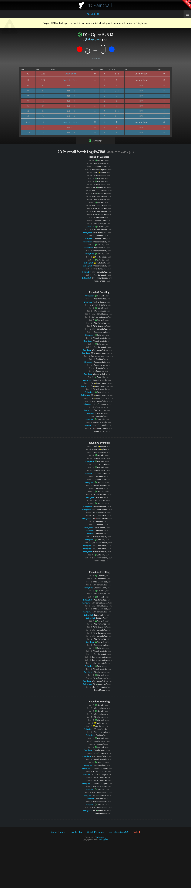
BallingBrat (71, 79)
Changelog (101, 837)
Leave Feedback (118, 832)
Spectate (93, 14)
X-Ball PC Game (95, 832)
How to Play (76, 832)
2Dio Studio (103, 839)
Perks (136, 832)
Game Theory (58, 832)
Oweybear (70, 73)
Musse (105, 40)
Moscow (93, 39)
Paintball (99, 5)
